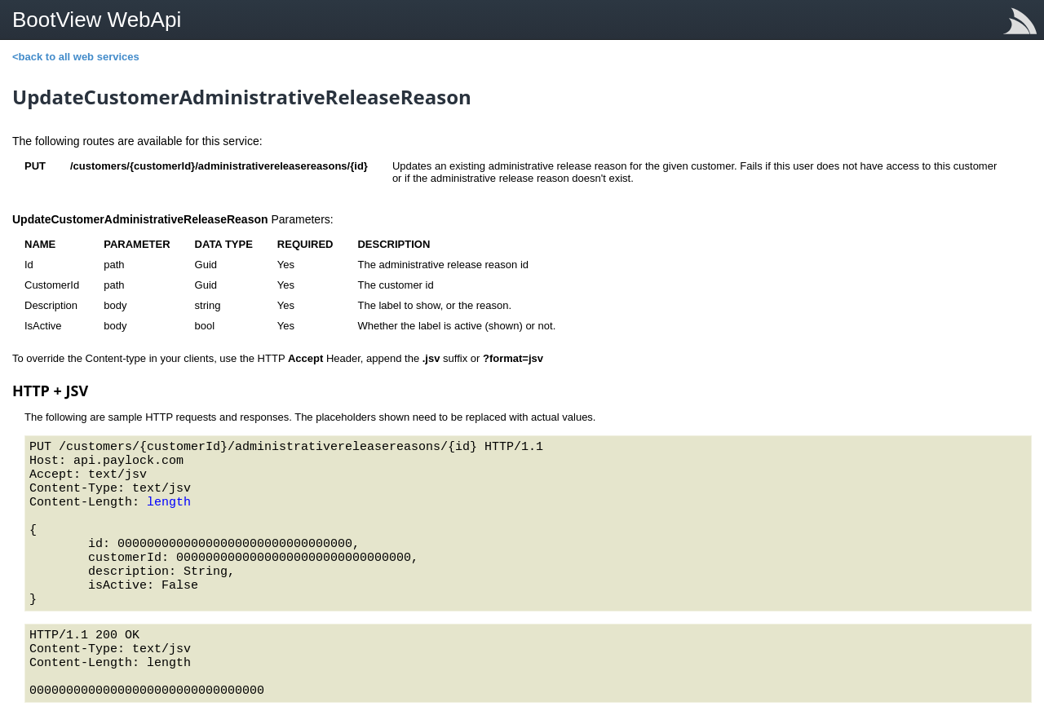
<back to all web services (75, 57)
